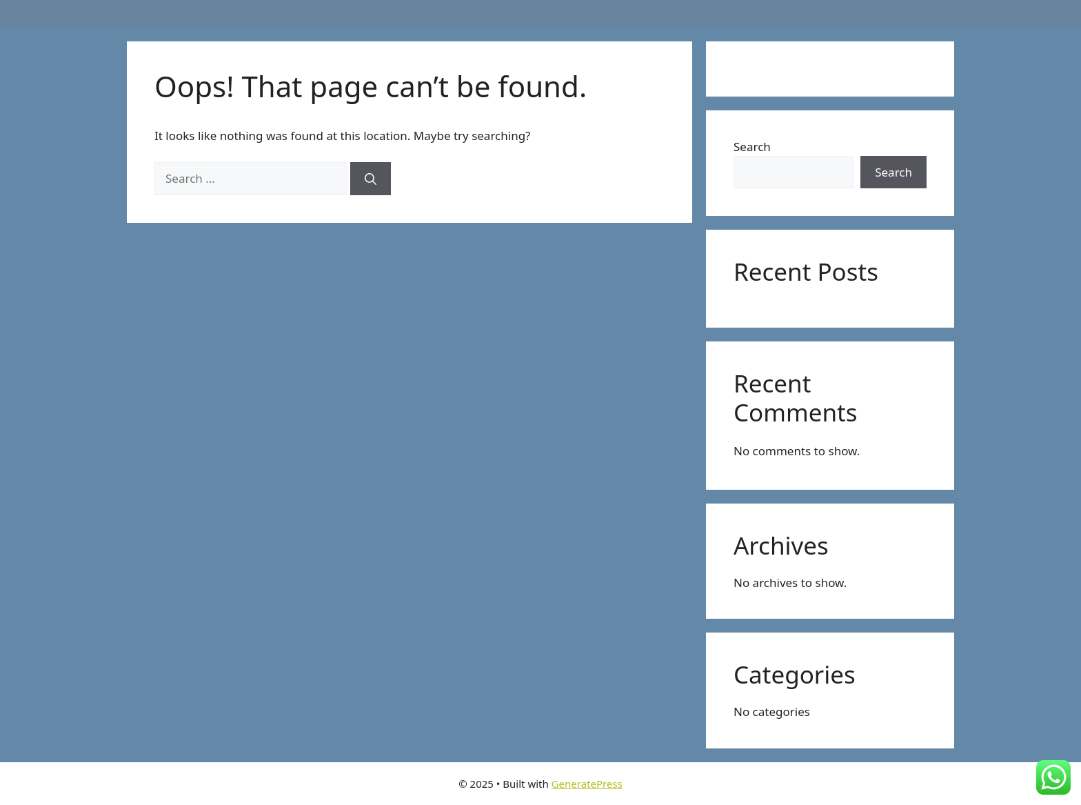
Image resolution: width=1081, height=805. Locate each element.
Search (752, 147)
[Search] (370, 178)
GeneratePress (587, 784)
